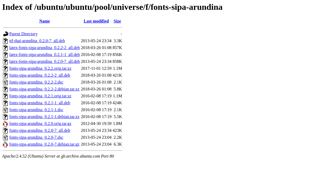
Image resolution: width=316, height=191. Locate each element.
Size (117, 21)
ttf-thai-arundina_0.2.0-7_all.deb (37, 40)
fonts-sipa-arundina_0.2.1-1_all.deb (39, 103)
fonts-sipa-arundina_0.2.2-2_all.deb (39, 75)
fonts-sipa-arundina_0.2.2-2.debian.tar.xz (44, 89)
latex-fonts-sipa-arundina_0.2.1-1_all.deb (44, 54)
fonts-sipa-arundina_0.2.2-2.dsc (36, 82)
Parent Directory (23, 34)
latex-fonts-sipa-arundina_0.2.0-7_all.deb (44, 61)
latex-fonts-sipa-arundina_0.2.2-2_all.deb (44, 47)
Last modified (96, 21)
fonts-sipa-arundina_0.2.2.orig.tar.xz (40, 68)
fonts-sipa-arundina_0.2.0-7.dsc (36, 137)
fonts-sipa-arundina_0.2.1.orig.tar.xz (40, 96)
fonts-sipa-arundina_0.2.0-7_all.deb (39, 130)
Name (44, 21)
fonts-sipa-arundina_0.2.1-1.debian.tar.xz (44, 116)
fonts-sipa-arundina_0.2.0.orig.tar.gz (40, 123)
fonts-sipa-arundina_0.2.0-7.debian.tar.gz (44, 144)
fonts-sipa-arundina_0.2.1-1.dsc (36, 109)
